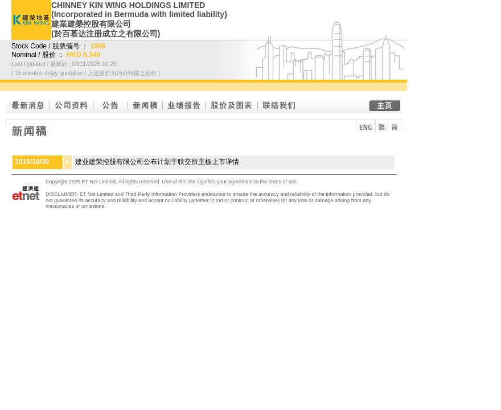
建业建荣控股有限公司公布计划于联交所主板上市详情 (157, 162)
